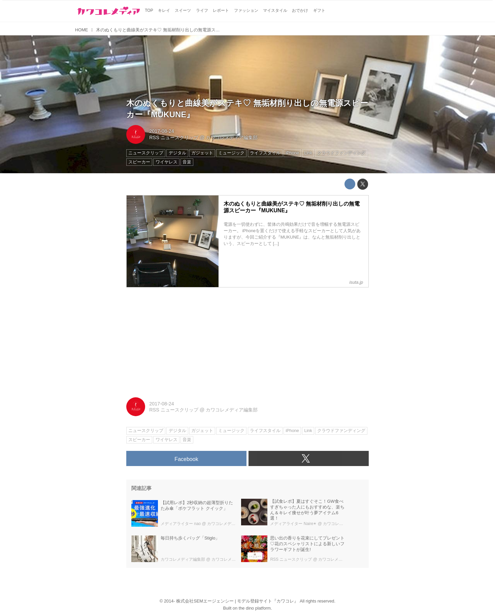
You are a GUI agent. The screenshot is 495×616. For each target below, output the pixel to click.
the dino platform (255, 608)
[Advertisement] (247, 340)
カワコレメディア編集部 (232, 137)
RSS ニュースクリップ (173, 137)
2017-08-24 (161, 131)
